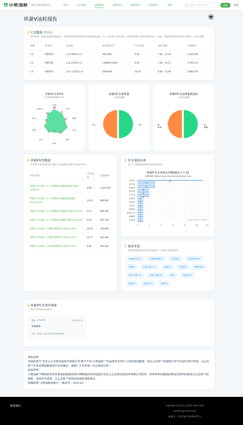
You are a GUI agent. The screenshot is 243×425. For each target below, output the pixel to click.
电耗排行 (135, 5)
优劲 (172, 275)
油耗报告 (99, 5)
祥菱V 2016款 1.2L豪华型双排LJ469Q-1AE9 (53, 235)
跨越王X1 (148, 283)
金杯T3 (167, 267)
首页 (65, 5)
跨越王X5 (187, 275)
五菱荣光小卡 (135, 258)
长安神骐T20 (194, 258)
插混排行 (154, 5)
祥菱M (131, 267)
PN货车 (182, 267)
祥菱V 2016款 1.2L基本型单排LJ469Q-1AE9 (53, 252)
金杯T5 (164, 283)
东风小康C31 (134, 275)
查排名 (48, 32)
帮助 (169, 5)
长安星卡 (175, 258)
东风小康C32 (155, 275)
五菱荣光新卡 (156, 258)
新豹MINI (199, 267)
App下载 (81, 5)
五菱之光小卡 (149, 267)
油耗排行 (117, 5)
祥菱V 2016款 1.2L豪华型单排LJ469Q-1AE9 (53, 244)
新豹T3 (131, 283)
